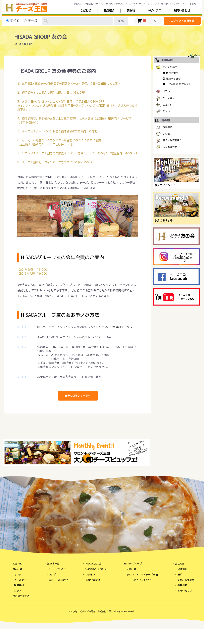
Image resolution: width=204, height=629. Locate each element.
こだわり (85, 10)
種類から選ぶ (173, 78)
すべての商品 (170, 67)
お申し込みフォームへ (78, 395)
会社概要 (182, 569)
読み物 (131, 10)
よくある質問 (170, 146)
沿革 (180, 574)
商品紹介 (109, 10)
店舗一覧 (131, 569)
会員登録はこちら (121, 327)
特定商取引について (96, 569)
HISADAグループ (133, 563)
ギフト (166, 91)
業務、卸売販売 (186, 580)
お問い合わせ (185, 590)
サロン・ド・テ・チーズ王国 (142, 574)
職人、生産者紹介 (58, 580)
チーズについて (57, 569)
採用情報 (182, 585)
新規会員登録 (92, 580)
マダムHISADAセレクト (178, 84)
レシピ (166, 133)
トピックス (154, 10)
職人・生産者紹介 (172, 140)
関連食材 (167, 105)
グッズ (166, 111)
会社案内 (179, 563)
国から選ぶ (172, 73)
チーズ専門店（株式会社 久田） (97, 611)
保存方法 (167, 127)
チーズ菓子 (169, 98)
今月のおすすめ (21, 596)
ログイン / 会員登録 (182, 21)
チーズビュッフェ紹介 (139, 580)
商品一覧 (17, 569)
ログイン (90, 574)
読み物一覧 (53, 563)
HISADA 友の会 (93, 563)
